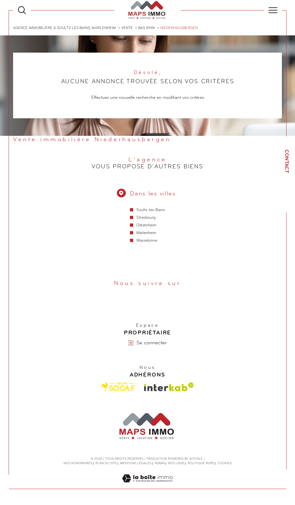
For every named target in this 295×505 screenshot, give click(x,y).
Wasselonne (146, 241)
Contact (286, 161)
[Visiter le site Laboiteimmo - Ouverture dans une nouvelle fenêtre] (147, 486)
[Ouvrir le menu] (273, 10)
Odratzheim (146, 226)
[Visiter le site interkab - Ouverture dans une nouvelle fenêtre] (169, 387)
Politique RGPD (201, 463)
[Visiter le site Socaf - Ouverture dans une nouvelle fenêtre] (118, 387)
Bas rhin (146, 28)
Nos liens (176, 463)
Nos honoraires (78, 463)
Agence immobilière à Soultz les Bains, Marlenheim (64, 28)
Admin (160, 463)
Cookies (224, 463)
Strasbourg (145, 218)
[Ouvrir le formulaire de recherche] (22, 10)
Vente (127, 28)
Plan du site (106, 463)
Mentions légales (135, 463)
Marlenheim (146, 233)
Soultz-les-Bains (150, 210)
